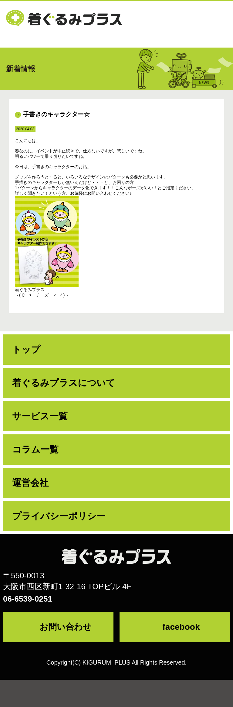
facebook (181, 627)
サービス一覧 (40, 416)
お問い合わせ (65, 627)
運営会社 (30, 483)
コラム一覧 (35, 449)
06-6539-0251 (27, 598)
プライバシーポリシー (59, 516)
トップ (26, 349)
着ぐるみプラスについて (63, 383)
